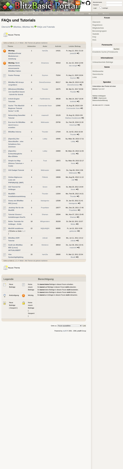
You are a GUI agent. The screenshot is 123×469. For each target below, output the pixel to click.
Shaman (45, 214)
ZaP (73, 180)
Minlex (73, 224)
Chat (55, 14)
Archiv (106, 14)
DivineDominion (45, 82)
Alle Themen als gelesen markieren (36, 43)
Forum (46, 14)
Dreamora (45, 63)
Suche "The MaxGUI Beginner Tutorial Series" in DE (16, 108)
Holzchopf (73, 125)
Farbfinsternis (45, 99)
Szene (36, 14)
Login (95, 8)
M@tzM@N (45, 228)
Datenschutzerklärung (100, 100)
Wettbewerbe (97, 71)
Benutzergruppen (99, 31)
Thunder (45, 89)
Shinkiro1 (45, 245)
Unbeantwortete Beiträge (102, 62)
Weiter (21, 43)
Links (94, 77)
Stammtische (97, 74)
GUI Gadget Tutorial (16, 170)
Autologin (105, 8)
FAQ (94, 37)
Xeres (73, 163)
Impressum (102, 98)
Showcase (79, 14)
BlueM (73, 257)
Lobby (45, 139)
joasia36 (73, 53)
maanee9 (45, 115)
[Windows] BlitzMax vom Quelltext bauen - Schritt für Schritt (16, 91)
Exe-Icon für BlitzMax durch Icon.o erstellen (16, 124)
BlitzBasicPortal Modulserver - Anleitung (14, 56)
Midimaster (45, 122)
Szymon (45, 75)
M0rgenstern (45, 221)
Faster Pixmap (14, 75)
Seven (45, 187)
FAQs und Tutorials (46, 27)
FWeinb (45, 177)
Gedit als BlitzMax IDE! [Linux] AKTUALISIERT (15, 247)
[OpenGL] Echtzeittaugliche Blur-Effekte (15, 153)
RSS (94, 40)
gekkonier (73, 231)
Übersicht (5, 27)
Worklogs (93, 14)
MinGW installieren (15, 228)
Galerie (66, 14)
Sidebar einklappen (99, 96)
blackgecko (45, 200)
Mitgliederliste (98, 28)
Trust (45, 161)
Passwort (96, 5)
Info (17, 14)
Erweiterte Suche (99, 52)
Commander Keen (45, 105)
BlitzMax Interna (14, 132)
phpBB (65, 331)
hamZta (45, 51)
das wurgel (73, 65)
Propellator (45, 207)
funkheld (73, 101)
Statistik (95, 34)
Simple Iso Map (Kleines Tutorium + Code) (16, 163)
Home (7, 14)
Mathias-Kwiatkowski (73, 118)
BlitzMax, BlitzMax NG (24, 27)
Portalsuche (113, 52)
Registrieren (97, 25)
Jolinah (45, 238)
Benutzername (97, 2)
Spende (101, 89)
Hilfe (25, 14)
